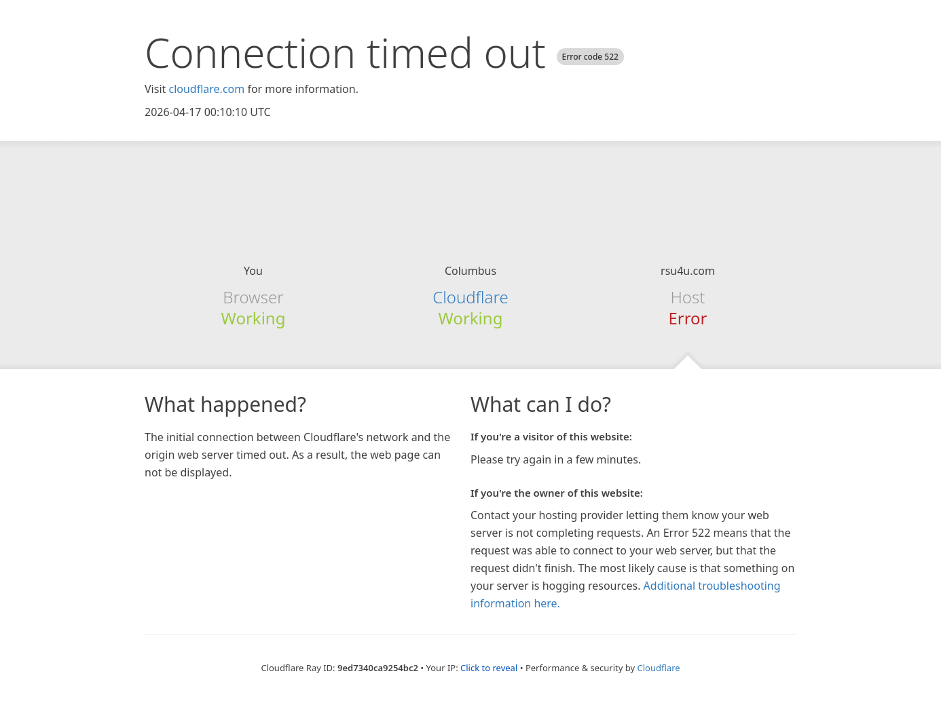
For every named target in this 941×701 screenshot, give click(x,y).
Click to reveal (488, 668)
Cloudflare (470, 297)
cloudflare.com (206, 88)
